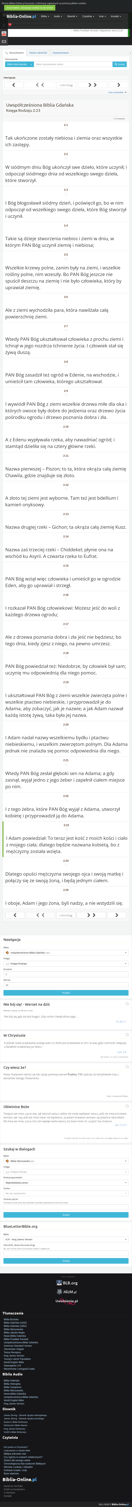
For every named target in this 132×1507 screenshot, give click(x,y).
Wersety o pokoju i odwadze (18, 1467)
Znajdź (65, 1215)
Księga (6, 958)
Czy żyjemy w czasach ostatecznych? (23, 1457)
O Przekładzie (119, 119)
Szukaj (65, 1261)
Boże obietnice (11, 1473)
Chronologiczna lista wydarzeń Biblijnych (25, 1463)
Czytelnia (88, 16)
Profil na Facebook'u (14, 1489)
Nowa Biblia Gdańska (15, 1336)
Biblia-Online (21, 16)
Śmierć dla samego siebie (17, 1460)
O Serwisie (9, 1492)
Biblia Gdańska (11, 1380)
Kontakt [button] (116, 16)
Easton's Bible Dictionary (15, 1422)
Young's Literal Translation (17, 1359)
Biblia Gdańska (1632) (15, 1322)
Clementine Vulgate (14, 1349)
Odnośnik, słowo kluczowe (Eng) (19, 1245)
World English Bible (14, 1362)
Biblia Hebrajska (12, 1384)
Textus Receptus (12, 1352)
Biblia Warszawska (13, 1329)
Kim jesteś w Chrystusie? (16, 1447)
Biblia (45, 16)
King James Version (14, 1355)
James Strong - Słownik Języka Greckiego (24, 1418)
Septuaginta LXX (12, 1365)
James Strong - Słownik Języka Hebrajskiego (25, 1415)
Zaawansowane (61, 52)
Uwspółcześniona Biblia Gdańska (21, 1342)
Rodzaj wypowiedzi (12, 1177)
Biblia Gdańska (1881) (15, 1326)
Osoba (6, 1188)
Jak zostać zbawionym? (16, 1443)
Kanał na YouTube (13, 1486)
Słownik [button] (72, 16)
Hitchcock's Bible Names (15, 1425)
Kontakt (8, 1496)
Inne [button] (102, 16)
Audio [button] (58, 16)
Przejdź (66, 992)
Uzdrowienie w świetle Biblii (17, 1450)
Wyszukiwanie (14, 52)
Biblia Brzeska (11, 1319)
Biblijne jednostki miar (15, 1453)
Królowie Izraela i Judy (15, 1470)
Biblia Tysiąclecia (12, 1387)
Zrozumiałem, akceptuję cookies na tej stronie (29, 7)
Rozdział (7, 969)
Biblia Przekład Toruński (16, 1339)
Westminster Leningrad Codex (19, 1369)
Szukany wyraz (10, 1199)
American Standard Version (18, 1345)
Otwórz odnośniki (38, 52)
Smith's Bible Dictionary (15, 1432)
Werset (6, 979)
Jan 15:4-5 (121, 1124)
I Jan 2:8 (121, 1052)
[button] (66, 953)
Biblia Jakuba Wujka (14, 1332)
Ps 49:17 (121, 1021)
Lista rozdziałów (117, 92)
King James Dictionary (14, 1429)
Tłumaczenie (11, 59)
